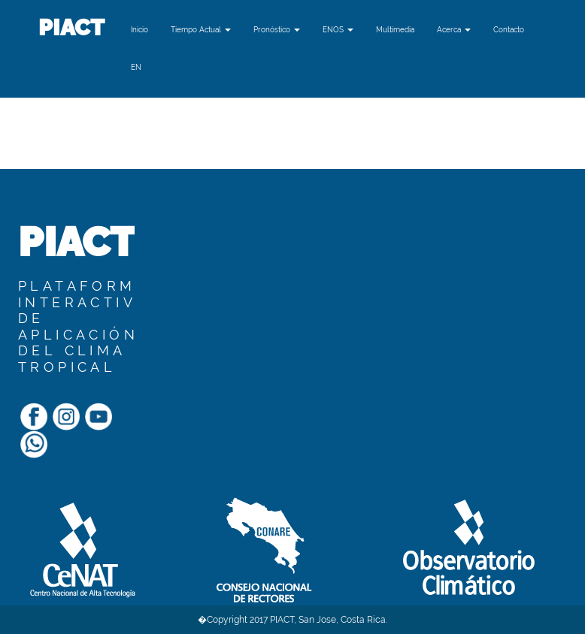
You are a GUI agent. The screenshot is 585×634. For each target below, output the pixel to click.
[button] (136, 67)
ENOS (338, 30)
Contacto (508, 30)
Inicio (139, 30)
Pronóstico (276, 30)
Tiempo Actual (201, 30)
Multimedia (395, 30)
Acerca (454, 30)
